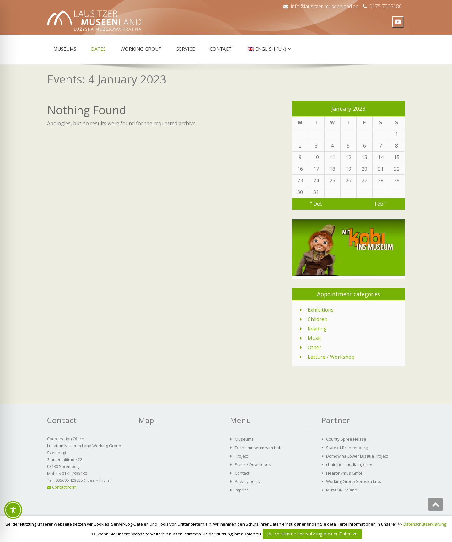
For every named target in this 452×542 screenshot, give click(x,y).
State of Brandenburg (347, 447)
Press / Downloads (253, 464)
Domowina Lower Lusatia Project (357, 456)
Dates (98, 49)
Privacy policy (248, 481)
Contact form (62, 487)
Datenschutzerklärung (424, 524)
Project (241, 456)
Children (317, 319)
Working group (141, 49)
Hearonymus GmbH (345, 473)
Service (185, 49)
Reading (317, 328)
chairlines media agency (349, 464)
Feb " (380, 203)
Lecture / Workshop (331, 357)
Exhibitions (321, 310)
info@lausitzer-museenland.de (324, 6)
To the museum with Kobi (258, 447)
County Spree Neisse (346, 439)
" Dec (316, 203)
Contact (221, 49)
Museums (64, 49)
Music (314, 338)
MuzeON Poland (341, 490)
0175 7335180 (385, 6)
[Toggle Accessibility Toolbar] (13, 510)
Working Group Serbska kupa (354, 481)
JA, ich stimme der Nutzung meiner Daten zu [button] (312, 534)
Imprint (241, 490)
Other (314, 347)
